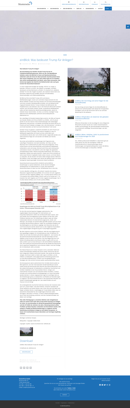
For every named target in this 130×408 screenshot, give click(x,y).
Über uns (80, 8)
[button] (21, 368)
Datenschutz (71, 403)
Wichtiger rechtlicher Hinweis (28, 318)
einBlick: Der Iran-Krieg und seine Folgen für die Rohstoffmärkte (91, 102)
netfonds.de (47, 323)
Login (108, 8)
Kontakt (100, 8)
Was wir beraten (42, 8)
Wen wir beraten (68, 8)
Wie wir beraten (55, 8)
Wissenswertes (91, 8)
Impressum (64, 403)
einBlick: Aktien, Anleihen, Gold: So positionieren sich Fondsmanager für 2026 (92, 135)
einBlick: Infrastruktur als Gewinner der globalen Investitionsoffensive (92, 118)
